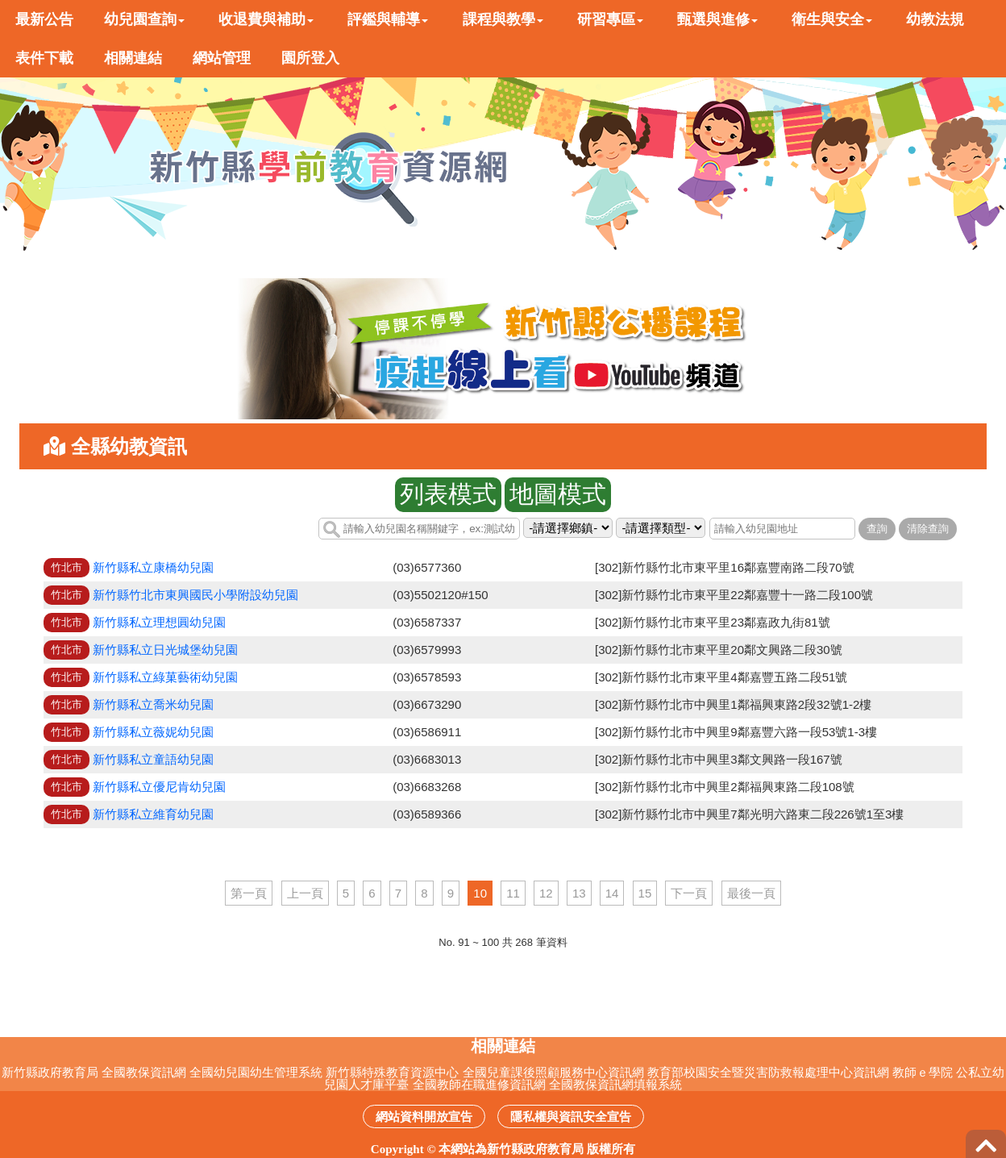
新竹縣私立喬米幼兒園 (153, 704)
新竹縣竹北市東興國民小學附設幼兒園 (195, 595)
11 (513, 893)
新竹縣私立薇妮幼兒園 (153, 732)
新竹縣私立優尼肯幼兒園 (159, 787)
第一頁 (249, 893)
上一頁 (305, 893)
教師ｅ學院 (922, 1072)
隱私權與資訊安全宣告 (570, 1116)
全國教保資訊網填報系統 (615, 1084)
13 (579, 893)
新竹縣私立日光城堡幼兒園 (165, 649)
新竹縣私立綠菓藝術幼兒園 (165, 677)
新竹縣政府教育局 (50, 1072)
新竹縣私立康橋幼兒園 (153, 567)
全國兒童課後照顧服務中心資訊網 (553, 1072)
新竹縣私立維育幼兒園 (153, 814)
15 (645, 893)
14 (612, 893)
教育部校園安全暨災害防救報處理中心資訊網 (768, 1072)
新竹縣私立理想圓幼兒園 (159, 622)
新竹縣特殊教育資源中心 (392, 1072)
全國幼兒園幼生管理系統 (255, 1072)
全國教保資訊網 (144, 1072)
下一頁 (689, 893)
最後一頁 (751, 893)
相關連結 (503, 1046)
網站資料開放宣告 (424, 1116)
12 (546, 893)
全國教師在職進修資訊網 (479, 1084)
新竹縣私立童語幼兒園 (153, 759)
